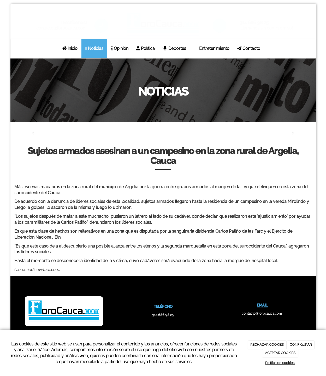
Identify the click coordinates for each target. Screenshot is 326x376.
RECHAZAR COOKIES (267, 344)
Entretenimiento (211, 48)
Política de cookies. (280, 363)
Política (145, 48)
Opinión (119, 48)
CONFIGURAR (301, 344)
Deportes (174, 48)
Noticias (94, 48)
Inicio (70, 48)
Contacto (248, 48)
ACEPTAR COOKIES (280, 353)
